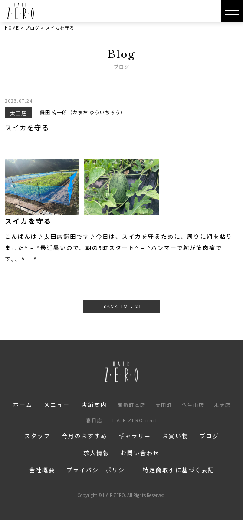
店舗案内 (94, 404)
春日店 (94, 420)
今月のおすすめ (84, 436)
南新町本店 (132, 404)
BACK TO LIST (122, 306)
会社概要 (42, 470)
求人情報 (96, 453)
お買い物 (175, 436)
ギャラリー (134, 436)
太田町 (163, 404)
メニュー (57, 404)
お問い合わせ (140, 453)
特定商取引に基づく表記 (178, 470)
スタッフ (37, 436)
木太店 (222, 404)
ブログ (209, 436)
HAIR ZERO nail (135, 420)
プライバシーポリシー (98, 470)
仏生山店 (193, 404)
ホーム (23, 404)
